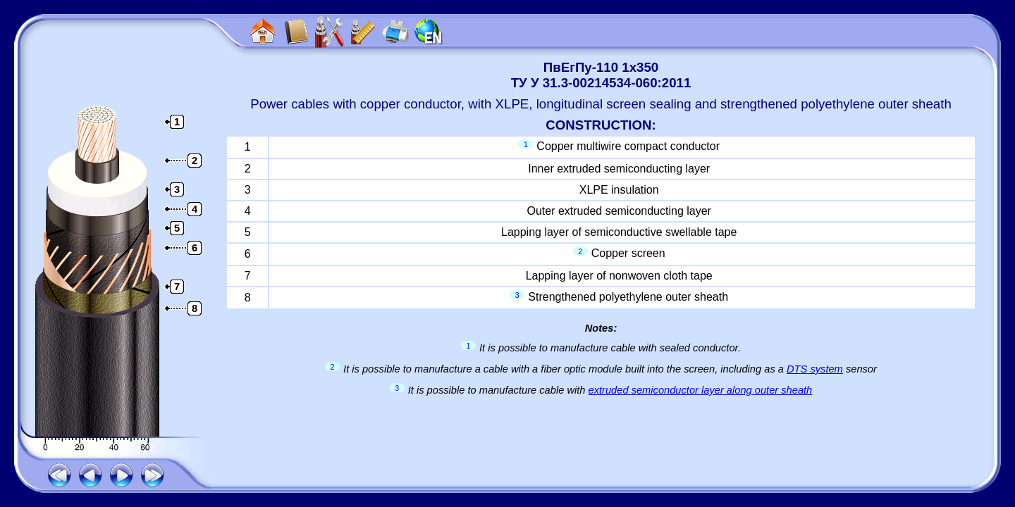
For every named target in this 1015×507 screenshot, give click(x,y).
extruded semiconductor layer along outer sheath (701, 390)
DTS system (815, 369)
